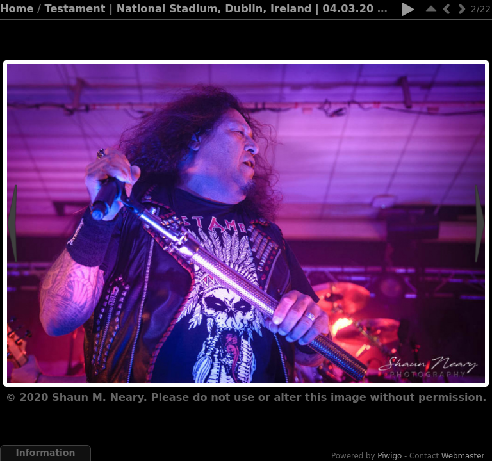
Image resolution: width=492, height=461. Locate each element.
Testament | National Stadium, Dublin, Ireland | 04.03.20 (209, 9)
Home (16, 9)
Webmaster (463, 455)
